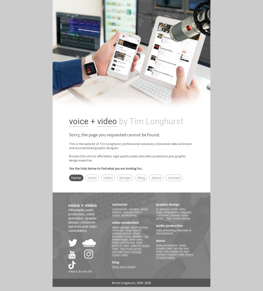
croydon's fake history (180, 254)
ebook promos (139, 227)
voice (78, 121)
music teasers (133, 230)
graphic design (168, 204)
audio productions (166, 245)
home (76, 178)
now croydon (171, 251)
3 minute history (165, 257)
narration (134, 209)
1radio (182, 245)
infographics (171, 212)
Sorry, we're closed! (123, 266)
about (156, 178)
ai (157, 209)
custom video (120, 254)
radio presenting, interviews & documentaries (173, 232)
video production (125, 222)
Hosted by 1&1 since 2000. (80, 271)
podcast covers (179, 215)
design (125, 178)
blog (141, 178)
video (107, 121)
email (174, 209)
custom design (181, 218)
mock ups (118, 230)
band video (136, 239)
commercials (119, 209)
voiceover (120, 204)
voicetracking (129, 215)
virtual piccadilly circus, (126, 235)
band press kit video (127, 244)
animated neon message (126, 251)
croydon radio (164, 248)
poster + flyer (164, 218)
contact (174, 178)
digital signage (120, 227)
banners (164, 209)
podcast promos (121, 233)
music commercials (123, 242)
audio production (169, 225)
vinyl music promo (130, 248)
